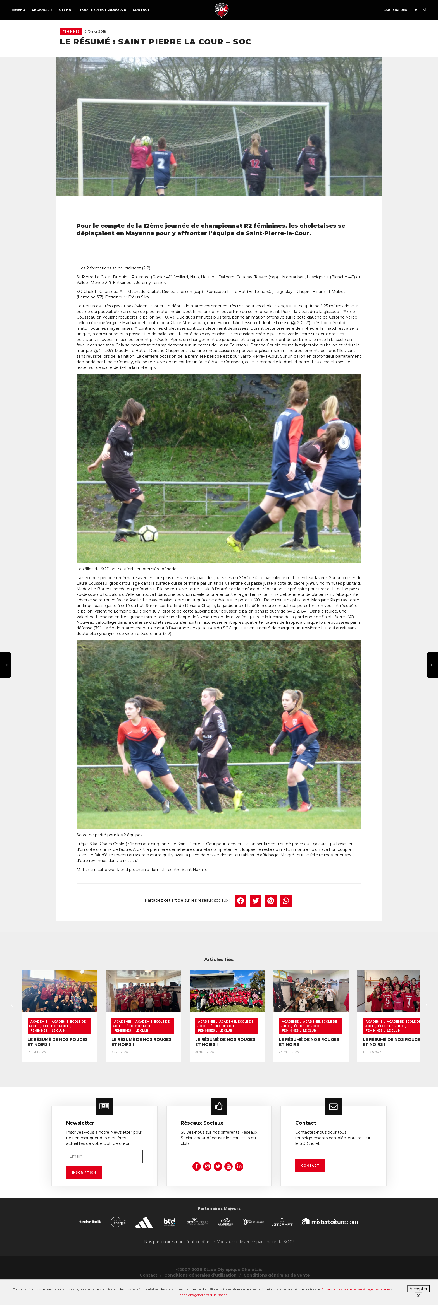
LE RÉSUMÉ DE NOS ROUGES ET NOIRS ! (69, 1063)
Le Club (58, 1054)
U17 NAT (66, 10)
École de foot (113, 1050)
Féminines (71, 31)
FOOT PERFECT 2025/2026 (103, 10)
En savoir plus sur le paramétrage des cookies (356, 1289)
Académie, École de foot (74, 1050)
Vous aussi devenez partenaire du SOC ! (255, 1260)
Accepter (418, 1288)
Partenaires (395, 10)
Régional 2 (42, 10)
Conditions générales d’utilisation (203, 1295)
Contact (141, 10)
